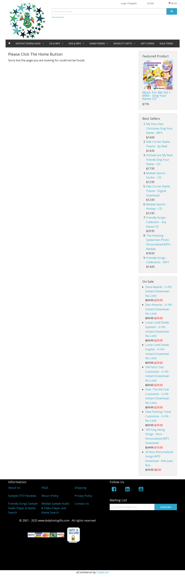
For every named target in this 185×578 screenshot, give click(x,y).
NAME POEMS (97, 43)
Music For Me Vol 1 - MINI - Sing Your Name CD (157, 95)
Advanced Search (58, 17)
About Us (14, 488)
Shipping (80, 488)
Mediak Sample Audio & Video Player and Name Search (55, 508)
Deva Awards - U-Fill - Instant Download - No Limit (159, 291)
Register (132, 3)
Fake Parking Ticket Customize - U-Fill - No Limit (158, 416)
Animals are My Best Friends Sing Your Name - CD (159, 159)
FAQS (44, 488)
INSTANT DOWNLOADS (28, 43)
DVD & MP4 (75, 43)
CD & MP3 (54, 43)
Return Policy (50, 496)
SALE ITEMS (166, 43)
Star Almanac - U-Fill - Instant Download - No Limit (159, 309)
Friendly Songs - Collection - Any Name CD (156, 222)
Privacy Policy (83, 496)
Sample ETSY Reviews (22, 496)
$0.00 (172, 3)
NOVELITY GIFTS (122, 43)
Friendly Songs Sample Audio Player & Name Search (23, 508)
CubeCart (102, 572)
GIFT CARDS (147, 43)
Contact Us (82, 503)
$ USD (150, 3)
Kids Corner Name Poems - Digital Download (158, 190)
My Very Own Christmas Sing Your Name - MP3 (159, 128)
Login (124, 3)
